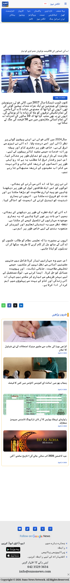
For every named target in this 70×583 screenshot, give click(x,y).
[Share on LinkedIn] (21, 305)
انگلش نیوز (55, 4)
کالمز (31, 19)
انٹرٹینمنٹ (10, 11)
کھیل (63, 15)
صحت (42, 15)
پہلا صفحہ (60, 11)
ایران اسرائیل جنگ (57, 19)
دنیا (28, 11)
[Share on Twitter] (15, 305)
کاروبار (21, 11)
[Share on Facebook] (9, 305)
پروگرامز (32, 15)
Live (45, 4)
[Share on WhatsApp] (3, 305)
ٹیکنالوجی (52, 15)
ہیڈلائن (12, 15)
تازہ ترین (48, 11)
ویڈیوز (22, 15)
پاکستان (37, 11)
